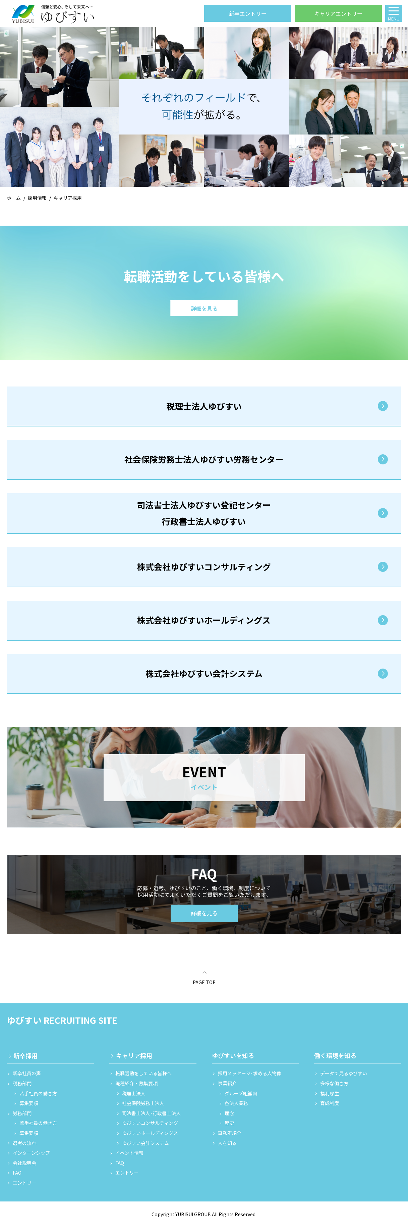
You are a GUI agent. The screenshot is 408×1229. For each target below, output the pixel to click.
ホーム (14, 197)
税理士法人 (133, 1096)
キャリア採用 (134, 1058)
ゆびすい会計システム (145, 1145)
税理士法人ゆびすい (204, 407)
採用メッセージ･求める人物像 (249, 1076)
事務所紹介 (229, 1135)
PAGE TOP (204, 984)
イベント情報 (129, 1155)
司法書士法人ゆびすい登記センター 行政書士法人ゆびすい (204, 514)
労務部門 (22, 1115)
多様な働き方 (334, 1086)
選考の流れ (24, 1145)
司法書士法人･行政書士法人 (151, 1115)
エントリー (24, 1185)
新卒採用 (25, 1058)
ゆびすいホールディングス (150, 1135)
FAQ (17, 1175)
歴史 (229, 1126)
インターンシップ (31, 1155)
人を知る (227, 1145)
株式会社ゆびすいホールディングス (204, 622)
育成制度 (329, 1106)
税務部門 (22, 1086)
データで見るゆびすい (343, 1076)
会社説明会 (24, 1165)
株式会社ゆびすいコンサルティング (204, 568)
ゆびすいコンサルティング (150, 1126)
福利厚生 (329, 1096)
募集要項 (28, 1106)
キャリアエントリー (338, 13)
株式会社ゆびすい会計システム (204, 676)
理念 (229, 1115)
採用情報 (37, 197)
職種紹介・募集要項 (136, 1086)
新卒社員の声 (27, 1076)
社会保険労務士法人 (143, 1106)
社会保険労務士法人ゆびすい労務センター (204, 460)
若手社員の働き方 (38, 1096)
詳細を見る (204, 916)
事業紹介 (227, 1086)
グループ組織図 (241, 1096)
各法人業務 (236, 1106)
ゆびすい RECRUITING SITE (62, 1022)
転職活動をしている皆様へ (143, 1076)
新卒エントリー (248, 13)
